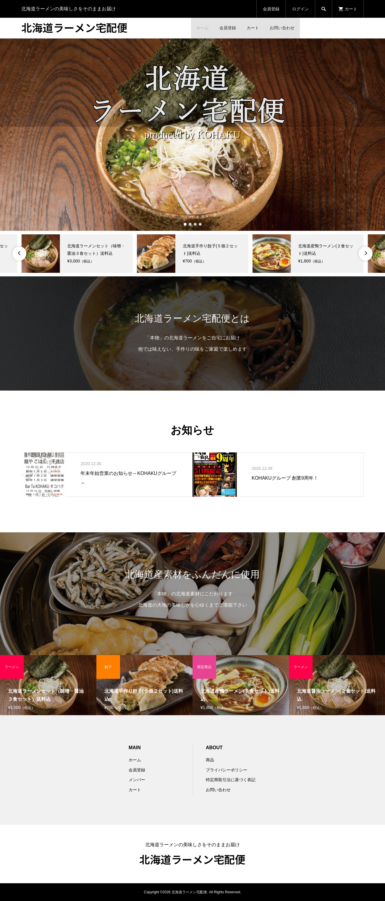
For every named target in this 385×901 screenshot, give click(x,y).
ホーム (202, 27)
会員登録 (271, 9)
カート (253, 27)
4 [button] (200, 224)
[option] (192, 134)
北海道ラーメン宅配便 (74, 27)
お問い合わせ (282, 27)
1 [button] (185, 224)
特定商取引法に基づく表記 (230, 779)
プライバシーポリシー (226, 770)
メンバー (137, 779)
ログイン (300, 9)
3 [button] (195, 224)
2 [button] (190, 224)
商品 (210, 759)
